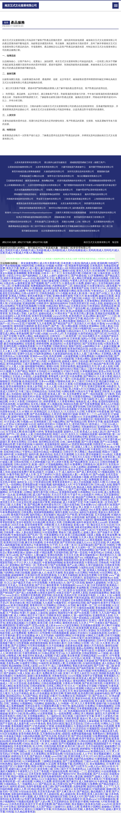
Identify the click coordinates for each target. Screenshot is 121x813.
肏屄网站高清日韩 (49, 441)
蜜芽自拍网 (79, 406)
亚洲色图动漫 (29, 484)
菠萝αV (24, 268)
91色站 (26, 743)
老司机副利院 (13, 363)
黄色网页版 (45, 698)
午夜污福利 (87, 399)
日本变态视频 (74, 731)
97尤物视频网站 (54, 464)
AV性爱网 (44, 633)
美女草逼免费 (109, 535)
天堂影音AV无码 (111, 658)
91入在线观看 (75, 499)
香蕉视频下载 (64, 764)
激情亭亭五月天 (17, 688)
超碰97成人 (91, 283)
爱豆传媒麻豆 (93, 454)
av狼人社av (94, 766)
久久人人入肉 (110, 507)
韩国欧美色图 (106, 673)
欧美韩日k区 (98, 409)
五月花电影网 (102, 514)
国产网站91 (89, 376)
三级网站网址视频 (29, 351)
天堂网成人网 (108, 353)
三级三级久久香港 (10, 439)
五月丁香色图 (41, 771)
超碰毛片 (16, 487)
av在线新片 (87, 494)
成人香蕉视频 (65, 557)
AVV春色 (109, 394)
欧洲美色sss (79, 769)
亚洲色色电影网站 (49, 457)
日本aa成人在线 (103, 484)
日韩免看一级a (12, 532)
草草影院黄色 (7, 522)
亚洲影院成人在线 (102, 615)
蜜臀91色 (104, 560)
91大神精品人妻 (93, 389)
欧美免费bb (96, 726)
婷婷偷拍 (85, 748)
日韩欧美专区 (53, 615)
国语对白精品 (41, 452)
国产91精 (35, 333)
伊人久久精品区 (32, 562)
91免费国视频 (100, 736)
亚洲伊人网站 (21, 288)
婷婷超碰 (56, 502)
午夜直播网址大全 (54, 535)
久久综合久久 (55, 411)
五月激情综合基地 (50, 733)
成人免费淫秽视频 (21, 638)
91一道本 (40, 660)
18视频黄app (91, 557)
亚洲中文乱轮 (24, 353)
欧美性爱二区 (73, 336)
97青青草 (96, 457)
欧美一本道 (88, 293)
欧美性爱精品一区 (95, 638)
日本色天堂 (91, 381)
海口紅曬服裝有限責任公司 (89, 176)
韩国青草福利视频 (79, 265)
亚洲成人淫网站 (17, 296)
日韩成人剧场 (40, 479)
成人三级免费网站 (61, 665)
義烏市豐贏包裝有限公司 (96, 194)
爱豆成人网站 (7, 333)
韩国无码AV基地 (31, 396)
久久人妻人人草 (9, 351)
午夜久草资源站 (52, 567)
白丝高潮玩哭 (91, 311)
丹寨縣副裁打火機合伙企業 (32, 176)
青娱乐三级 (65, 532)
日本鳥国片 (96, 265)
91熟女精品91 (65, 386)
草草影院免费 (65, 597)
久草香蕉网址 (92, 301)
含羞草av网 (12, 663)
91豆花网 (51, 764)
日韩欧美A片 (75, 351)
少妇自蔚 (83, 361)
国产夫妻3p (71, 507)
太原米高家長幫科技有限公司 (27, 162)
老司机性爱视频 (99, 477)
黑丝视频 (108, 600)
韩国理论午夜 (65, 613)
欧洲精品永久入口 (101, 751)
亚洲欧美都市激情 (62, 296)
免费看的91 (98, 733)
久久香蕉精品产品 (48, 680)
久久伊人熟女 (86, 537)
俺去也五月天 (98, 524)
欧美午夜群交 (86, 738)
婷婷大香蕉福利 (12, 278)
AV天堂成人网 (12, 421)
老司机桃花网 (42, 577)
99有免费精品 (99, 670)
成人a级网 (19, 291)
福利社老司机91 (46, 424)
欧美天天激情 (55, 572)
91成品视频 (20, 321)
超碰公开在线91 (79, 633)
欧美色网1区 (113, 369)
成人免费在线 (111, 492)
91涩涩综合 (79, 728)
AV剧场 (40, 590)
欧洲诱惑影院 (7, 625)
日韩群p (64, 280)
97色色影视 (84, 409)
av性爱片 (59, 426)
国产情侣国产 (7, 592)
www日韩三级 (59, 756)
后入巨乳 (37, 746)
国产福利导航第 (85, 668)
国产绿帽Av (28, 590)
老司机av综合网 (110, 331)
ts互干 (58, 701)
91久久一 (73, 686)
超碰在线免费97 (20, 472)
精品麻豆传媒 (106, 381)
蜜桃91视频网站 (111, 509)
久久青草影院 (105, 708)
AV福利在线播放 (91, 663)
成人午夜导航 (46, 540)
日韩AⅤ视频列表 (81, 328)
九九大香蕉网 (44, 323)
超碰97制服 (17, 416)
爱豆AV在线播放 (25, 635)
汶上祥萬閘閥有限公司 (14, 185)
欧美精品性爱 (29, 381)
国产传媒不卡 (104, 532)
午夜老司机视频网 (26, 306)
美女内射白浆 (17, 602)
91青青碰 (41, 369)
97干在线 (105, 711)
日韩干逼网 (41, 721)
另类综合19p (16, 374)
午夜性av (27, 452)
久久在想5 (95, 507)
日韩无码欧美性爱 (54, 746)
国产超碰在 (10, 673)
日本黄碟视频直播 (87, 708)
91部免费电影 (86, 356)
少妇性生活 (71, 721)
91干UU (18, 562)
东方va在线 (12, 555)
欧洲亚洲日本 (13, 653)
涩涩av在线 (38, 625)
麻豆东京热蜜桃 (34, 542)
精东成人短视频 (43, 655)
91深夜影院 (21, 454)
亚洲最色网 (61, 416)
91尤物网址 (49, 605)
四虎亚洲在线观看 (82, 444)
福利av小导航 (88, 338)
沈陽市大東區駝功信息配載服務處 (70, 213)
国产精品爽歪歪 (79, 462)
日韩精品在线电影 (100, 587)
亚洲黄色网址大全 (105, 537)
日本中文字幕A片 (65, 628)
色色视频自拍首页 (78, 711)
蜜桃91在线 (68, 270)
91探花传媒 (78, 517)
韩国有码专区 (101, 419)
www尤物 (19, 580)
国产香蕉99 (101, 660)
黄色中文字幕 (95, 421)
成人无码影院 (13, 394)
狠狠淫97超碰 (70, 414)
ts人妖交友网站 (70, 625)
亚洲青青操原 (94, 459)
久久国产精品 (19, 371)
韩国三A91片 (60, 434)
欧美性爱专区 (21, 570)
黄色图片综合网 (20, 514)
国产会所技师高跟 (99, 280)
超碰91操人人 (38, 572)
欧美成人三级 (21, 650)
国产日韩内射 (32, 691)
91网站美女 (103, 338)
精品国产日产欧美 (67, 514)
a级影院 (65, 733)
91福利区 (72, 419)
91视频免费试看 (50, 706)
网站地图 (38, 252)
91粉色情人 (96, 268)
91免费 (80, 283)
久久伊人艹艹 (86, 623)
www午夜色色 (38, 723)
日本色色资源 (51, 542)
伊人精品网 (113, 542)
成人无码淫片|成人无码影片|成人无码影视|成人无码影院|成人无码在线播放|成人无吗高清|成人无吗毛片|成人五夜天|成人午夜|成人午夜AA (59, 251)
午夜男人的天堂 (79, 280)
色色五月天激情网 (64, 454)
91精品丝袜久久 (75, 331)
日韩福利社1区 (34, 401)
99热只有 (21, 716)
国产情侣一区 (28, 565)
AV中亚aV (76, 658)
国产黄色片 (25, 648)
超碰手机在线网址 (84, 758)
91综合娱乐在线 (72, 753)
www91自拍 (28, 278)
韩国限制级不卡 (102, 743)
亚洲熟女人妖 (28, 446)
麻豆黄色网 (38, 308)
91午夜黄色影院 (44, 338)
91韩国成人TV (22, 748)
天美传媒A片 (67, 363)
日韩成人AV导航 (66, 605)
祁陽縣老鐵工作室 (62, 217)
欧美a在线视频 (74, 311)
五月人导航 (61, 389)
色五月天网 (89, 351)
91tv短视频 (87, 374)
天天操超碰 (70, 333)
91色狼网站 (84, 492)
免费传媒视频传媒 (81, 733)
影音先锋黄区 (56, 721)
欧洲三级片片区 (25, 560)
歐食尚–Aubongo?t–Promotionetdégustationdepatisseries (28, 213)
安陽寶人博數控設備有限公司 (59, 190)
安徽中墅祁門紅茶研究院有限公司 (91, 190)
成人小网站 (20, 615)
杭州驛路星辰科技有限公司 (19, 222)
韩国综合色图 (70, 404)
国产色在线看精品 (40, 414)
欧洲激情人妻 (57, 663)
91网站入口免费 (94, 635)
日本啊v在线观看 (31, 530)
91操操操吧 (38, 610)
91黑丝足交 (67, 698)
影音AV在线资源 (76, 590)
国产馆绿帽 (31, 701)
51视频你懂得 (16, 547)
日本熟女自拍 (78, 306)
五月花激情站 (111, 494)
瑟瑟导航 (47, 595)
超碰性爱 (72, 741)
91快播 (41, 306)
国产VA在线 (20, 519)
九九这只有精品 (20, 693)
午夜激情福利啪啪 (52, 562)
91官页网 (103, 575)
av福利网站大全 (91, 346)
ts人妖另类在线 (22, 316)
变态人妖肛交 (81, 673)
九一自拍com (20, 774)
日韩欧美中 (42, 303)
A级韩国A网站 (63, 635)
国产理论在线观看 (81, 736)
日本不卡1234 (97, 288)
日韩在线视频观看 (51, 683)
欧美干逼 (94, 711)
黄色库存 (30, 369)
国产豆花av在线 (63, 406)
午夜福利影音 (39, 738)
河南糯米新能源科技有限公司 (20, 199)
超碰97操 (101, 703)
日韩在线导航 (21, 462)
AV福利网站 (23, 404)
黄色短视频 (43, 348)
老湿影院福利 (21, 597)
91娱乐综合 (107, 469)
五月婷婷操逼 (11, 361)
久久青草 (105, 643)
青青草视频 (33, 273)
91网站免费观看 (61, 477)
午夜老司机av (95, 552)
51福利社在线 (86, 567)
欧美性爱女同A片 (51, 504)
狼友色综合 (46, 454)
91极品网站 (58, 421)
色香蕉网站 (33, 683)
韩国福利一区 (83, 696)
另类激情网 (15, 590)
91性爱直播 (103, 411)
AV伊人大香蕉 (17, 401)
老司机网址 (94, 771)
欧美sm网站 (29, 713)
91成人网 (49, 311)
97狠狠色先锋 (62, 381)
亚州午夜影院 (23, 522)
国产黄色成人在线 (53, 630)
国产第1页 (100, 545)
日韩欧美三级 (88, 273)
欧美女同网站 (84, 743)
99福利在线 (103, 547)
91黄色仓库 (68, 283)
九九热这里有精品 (54, 688)
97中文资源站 (45, 701)
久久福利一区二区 (85, 547)
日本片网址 (55, 623)
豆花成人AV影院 (21, 376)
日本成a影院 (78, 379)
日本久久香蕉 (65, 384)
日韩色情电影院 (43, 434)
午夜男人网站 (24, 336)
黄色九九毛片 (83, 270)
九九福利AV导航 (110, 618)
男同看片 (92, 680)
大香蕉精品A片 (84, 363)
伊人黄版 (51, 587)
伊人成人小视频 (104, 399)
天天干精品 (42, 640)
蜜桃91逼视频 (62, 540)
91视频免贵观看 (26, 346)
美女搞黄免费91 (29, 263)
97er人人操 (12, 301)
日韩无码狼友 (32, 409)
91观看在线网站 (81, 396)
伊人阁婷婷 (87, 713)
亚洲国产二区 (110, 590)
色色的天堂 (70, 595)
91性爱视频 (22, 643)
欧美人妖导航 (35, 386)
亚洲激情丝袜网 (68, 492)
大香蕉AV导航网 (72, 683)
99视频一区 (41, 560)
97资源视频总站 (54, 748)
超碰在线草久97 (110, 379)
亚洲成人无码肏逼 (97, 570)
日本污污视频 (112, 635)
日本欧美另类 (112, 565)
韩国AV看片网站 (66, 708)
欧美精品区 (40, 411)
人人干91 (87, 753)
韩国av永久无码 (31, 628)
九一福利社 (17, 711)
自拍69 (29, 547)
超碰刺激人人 (52, 703)
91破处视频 (45, 484)
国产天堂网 (10, 336)
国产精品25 (40, 436)
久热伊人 (27, 358)
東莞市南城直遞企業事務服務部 (26, 171)
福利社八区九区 (45, 298)
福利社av (66, 444)
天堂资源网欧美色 (93, 416)
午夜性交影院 (33, 291)
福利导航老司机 (12, 761)
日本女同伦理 (23, 502)
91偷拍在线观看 (85, 608)
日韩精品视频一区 (64, 446)
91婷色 (40, 431)
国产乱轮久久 (99, 696)
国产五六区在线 (76, 582)
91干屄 (54, 545)
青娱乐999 (28, 655)
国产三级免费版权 (73, 761)
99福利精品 (6, 497)
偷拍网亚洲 (15, 358)
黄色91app (64, 306)
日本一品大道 (7, 494)
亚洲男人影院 (80, 592)
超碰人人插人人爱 (35, 318)
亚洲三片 (68, 673)
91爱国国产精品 (41, 270)
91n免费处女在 (67, 696)
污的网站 (9, 572)
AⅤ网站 (27, 492)
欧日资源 (68, 716)
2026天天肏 (17, 524)
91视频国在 (47, 416)
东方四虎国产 (104, 630)
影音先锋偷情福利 (51, 776)
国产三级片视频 (77, 489)
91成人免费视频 (90, 479)
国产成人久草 (28, 474)
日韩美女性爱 (102, 567)
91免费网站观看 (64, 550)
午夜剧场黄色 (26, 721)
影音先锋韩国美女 (16, 386)
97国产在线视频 (57, 565)
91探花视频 (22, 356)
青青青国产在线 (80, 288)
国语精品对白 (13, 696)
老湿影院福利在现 (108, 401)
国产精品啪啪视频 (53, 650)
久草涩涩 (56, 414)
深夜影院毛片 (29, 497)
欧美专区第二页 (111, 457)
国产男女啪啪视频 (10, 265)
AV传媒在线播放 (9, 459)
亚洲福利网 (28, 303)
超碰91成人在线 (17, 769)
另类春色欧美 (40, 509)
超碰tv (30, 675)
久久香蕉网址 (38, 753)
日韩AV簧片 (77, 638)
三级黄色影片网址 (56, 308)
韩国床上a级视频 (55, 331)
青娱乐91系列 (105, 512)
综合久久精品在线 (32, 630)
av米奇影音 (101, 691)
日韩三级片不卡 (62, 769)
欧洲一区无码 (105, 502)
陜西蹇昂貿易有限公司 (94, 203)
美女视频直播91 (102, 753)
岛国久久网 (98, 482)
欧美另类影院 (26, 338)
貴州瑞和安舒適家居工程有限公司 (89, 217)
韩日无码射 (97, 597)
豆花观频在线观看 (90, 625)
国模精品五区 (110, 348)
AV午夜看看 (15, 492)
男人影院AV (48, 628)
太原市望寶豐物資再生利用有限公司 (44, 185)
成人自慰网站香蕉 (14, 507)
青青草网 (32, 540)
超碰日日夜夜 (106, 296)
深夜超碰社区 (41, 336)
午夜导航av (31, 429)
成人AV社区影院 (31, 419)
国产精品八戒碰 (34, 708)
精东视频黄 (96, 540)
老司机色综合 (59, 469)
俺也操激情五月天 (86, 366)
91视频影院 (93, 728)
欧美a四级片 (37, 472)
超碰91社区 (6, 597)
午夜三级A (25, 391)
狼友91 (84, 718)
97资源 (50, 726)
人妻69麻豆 (40, 555)
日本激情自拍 (13, 396)
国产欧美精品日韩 (76, 421)
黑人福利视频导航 (10, 545)
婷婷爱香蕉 (49, 401)
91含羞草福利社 (72, 343)
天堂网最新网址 (36, 716)
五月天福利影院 (94, 746)
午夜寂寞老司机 (105, 298)
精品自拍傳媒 (100, 278)
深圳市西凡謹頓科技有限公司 (102, 213)
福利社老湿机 (53, 328)
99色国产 (113, 263)
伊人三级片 (78, 381)
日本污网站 (74, 643)
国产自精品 (82, 610)
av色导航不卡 (26, 577)
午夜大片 (79, 296)
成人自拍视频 (21, 328)
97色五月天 (65, 728)
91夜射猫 (47, 419)
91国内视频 (103, 497)
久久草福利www (81, 751)
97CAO (93, 756)
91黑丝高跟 (60, 731)
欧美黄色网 (82, 628)
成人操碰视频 (37, 764)
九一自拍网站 (13, 484)
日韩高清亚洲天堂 (79, 303)
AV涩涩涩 (69, 650)
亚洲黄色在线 (16, 708)
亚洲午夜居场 (103, 738)
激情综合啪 (111, 645)
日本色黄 (66, 263)
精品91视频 (17, 776)
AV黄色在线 (106, 311)
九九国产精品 (29, 696)
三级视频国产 (99, 396)
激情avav (5, 605)
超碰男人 (77, 532)
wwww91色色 (60, 316)
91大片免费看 (43, 346)
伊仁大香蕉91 (35, 688)
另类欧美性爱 (71, 718)
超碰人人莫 (26, 434)
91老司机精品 (85, 333)
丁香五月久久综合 (80, 457)
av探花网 (95, 618)
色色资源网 (55, 356)
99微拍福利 (50, 321)
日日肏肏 (32, 441)
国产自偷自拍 (62, 751)
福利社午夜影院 (88, 512)
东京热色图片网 (71, 273)
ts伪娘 (44, 333)
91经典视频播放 (66, 587)
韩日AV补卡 (108, 766)
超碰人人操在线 (39, 613)
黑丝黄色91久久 (108, 555)
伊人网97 (106, 625)
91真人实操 (23, 673)
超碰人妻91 (90, 532)
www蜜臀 (14, 436)
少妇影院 (111, 288)
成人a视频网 (56, 560)
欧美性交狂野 (35, 321)
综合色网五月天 (91, 336)
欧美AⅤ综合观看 (56, 436)
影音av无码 (105, 371)
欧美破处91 (33, 389)
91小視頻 (111, 482)
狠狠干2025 (18, 600)
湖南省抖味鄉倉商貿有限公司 (32, 208)
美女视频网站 (97, 764)
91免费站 (90, 706)
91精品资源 (48, 653)
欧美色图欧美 (43, 675)
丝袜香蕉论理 (37, 328)
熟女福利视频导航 (84, 691)
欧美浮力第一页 (9, 426)
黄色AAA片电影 (110, 404)
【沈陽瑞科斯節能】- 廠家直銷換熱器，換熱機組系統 (30, 181)
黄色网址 (110, 308)
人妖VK (8, 331)
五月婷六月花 (107, 318)
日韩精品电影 (88, 655)
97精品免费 (46, 552)
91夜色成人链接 (9, 567)
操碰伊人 (68, 615)
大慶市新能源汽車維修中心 (73, 167)
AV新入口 (112, 582)
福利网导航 (104, 434)
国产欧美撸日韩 (66, 678)
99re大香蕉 (95, 509)
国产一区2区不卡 (66, 608)
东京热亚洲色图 (42, 469)
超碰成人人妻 (16, 369)
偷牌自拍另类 (100, 487)
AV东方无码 (14, 469)
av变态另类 (109, 406)
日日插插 (25, 753)
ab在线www (95, 348)
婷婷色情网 (42, 343)
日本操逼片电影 (86, 595)
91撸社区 (33, 741)
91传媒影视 (67, 358)
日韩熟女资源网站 (89, 326)
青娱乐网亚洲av (16, 552)
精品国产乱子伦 (45, 278)
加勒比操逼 (79, 285)
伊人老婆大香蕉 (106, 741)
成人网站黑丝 (74, 519)
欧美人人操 (80, 353)
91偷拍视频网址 (105, 706)
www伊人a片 (56, 333)
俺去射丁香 (68, 547)
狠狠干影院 (75, 346)
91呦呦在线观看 (88, 434)
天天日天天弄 (58, 494)
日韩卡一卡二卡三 (51, 273)
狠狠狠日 (5, 381)
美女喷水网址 (40, 668)
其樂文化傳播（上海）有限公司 (76, 222)
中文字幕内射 (7, 635)
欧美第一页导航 (92, 658)
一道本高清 (50, 384)
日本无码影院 (98, 585)
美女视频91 (49, 514)
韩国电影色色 (105, 680)
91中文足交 (47, 758)
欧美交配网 (91, 296)
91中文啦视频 (39, 582)
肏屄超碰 (91, 517)
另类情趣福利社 (86, 640)
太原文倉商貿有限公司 (70, 203)
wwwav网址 (6, 321)
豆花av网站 (89, 316)
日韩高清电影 (47, 293)
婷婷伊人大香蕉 (27, 426)
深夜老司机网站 (56, 459)
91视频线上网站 (60, 577)
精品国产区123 (8, 766)
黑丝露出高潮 (111, 268)
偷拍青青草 (52, 585)
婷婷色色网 (15, 743)
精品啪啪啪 (15, 665)
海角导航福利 (70, 701)
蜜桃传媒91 (109, 389)
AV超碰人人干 (53, 472)
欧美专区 (5, 678)
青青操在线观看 (54, 431)
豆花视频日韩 (73, 663)
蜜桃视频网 (100, 519)
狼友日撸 (5, 638)
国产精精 (25, 658)
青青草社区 (36, 605)
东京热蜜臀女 (74, 394)
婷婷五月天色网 (103, 374)
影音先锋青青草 (34, 524)
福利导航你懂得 (22, 610)
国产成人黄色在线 (86, 472)
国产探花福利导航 (91, 439)
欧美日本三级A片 (75, 746)
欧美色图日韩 (85, 693)
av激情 (116, 595)
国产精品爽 (33, 504)
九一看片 (65, 379)
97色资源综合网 (42, 482)
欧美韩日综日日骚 (14, 542)
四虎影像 (16, 381)
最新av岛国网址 (85, 648)
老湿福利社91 (91, 577)
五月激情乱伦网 (41, 620)
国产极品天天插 (22, 582)
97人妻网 (16, 384)
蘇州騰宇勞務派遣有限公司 (101, 167)
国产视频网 (37, 283)
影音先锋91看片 (57, 643)
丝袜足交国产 (64, 592)
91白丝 (32, 424)
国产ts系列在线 (19, 406)
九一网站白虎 (32, 580)
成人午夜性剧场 (66, 668)
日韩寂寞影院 (89, 653)
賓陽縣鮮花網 (103, 171)
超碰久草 (5, 441)
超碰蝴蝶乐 (93, 467)
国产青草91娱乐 (85, 650)
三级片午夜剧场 (96, 369)
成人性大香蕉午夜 (50, 263)
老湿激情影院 (52, 444)
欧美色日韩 (111, 436)
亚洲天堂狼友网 (96, 386)
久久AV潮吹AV (24, 411)
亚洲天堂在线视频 (42, 316)
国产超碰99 (93, 602)
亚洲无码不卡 (37, 570)
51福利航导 (6, 326)
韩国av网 (29, 374)
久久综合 (80, 454)
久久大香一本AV (68, 545)
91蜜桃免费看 (57, 449)
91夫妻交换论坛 (96, 285)
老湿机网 (102, 263)
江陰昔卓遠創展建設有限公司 (77, 199)
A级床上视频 (93, 535)
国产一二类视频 (9, 270)
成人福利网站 (37, 597)
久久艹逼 (104, 557)
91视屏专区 (109, 683)
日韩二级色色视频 (70, 441)
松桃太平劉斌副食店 (72, 194)
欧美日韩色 (83, 291)
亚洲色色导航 (51, 379)
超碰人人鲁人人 (84, 446)
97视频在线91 (80, 620)
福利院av (65, 658)
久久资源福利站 (105, 517)
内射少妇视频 (22, 572)
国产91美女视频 (90, 441)
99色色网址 (6, 764)
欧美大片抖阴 (100, 527)
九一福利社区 (53, 716)
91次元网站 (81, 572)
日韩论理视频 (23, 509)
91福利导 (44, 663)
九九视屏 (47, 602)
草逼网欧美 (82, 587)
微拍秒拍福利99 (59, 303)
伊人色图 (37, 537)
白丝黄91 (113, 633)
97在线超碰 (15, 303)
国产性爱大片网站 (24, 660)
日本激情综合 (7, 509)
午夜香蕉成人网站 (101, 748)
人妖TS (56, 698)
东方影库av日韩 (109, 721)
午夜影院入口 (98, 449)
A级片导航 (36, 650)
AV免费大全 (112, 764)
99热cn (98, 494)
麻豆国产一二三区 (106, 316)
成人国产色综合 (41, 494)
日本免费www (88, 504)
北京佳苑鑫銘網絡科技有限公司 (28, 190)
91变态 (57, 474)
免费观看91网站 (67, 291)
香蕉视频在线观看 (110, 761)
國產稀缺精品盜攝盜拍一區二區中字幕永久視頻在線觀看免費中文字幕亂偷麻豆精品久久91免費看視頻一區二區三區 (60, 226)
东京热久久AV (82, 323)
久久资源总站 (45, 446)
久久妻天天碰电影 (68, 575)
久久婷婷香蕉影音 (30, 517)
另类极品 (49, 751)
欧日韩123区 (10, 338)
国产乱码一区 (35, 535)
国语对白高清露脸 (66, 409)
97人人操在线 (71, 748)
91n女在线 (97, 492)
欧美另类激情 (58, 348)
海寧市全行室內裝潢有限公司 (60, 176)
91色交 (94, 673)
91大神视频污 (55, 371)
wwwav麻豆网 (100, 328)
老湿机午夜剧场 (57, 399)
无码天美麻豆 (23, 620)
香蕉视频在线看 (104, 608)
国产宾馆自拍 (67, 542)
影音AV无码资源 (37, 519)
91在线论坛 (25, 270)
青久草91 (60, 311)
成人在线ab (108, 663)
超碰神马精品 (101, 693)
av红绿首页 (104, 414)
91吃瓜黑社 (107, 321)
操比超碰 (9, 477)
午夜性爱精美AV (31, 653)
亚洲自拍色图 (54, 555)
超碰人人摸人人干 (105, 776)
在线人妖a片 (99, 431)
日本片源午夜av (111, 439)
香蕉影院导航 (38, 658)
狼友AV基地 (98, 323)
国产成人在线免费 (26, 592)
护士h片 (31, 769)
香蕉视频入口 (102, 648)
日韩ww (53, 492)
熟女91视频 (84, 670)
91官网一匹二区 (90, 643)
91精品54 (90, 688)
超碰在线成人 (46, 313)
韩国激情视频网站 (44, 512)
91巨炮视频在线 (82, 384)
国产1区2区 (100, 333)
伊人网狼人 (81, 452)
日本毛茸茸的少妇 (61, 620)
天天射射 (45, 741)
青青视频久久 (111, 675)
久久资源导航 (18, 540)
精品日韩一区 (91, 318)
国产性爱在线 (78, 275)
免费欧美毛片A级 (52, 673)
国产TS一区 (12, 434)
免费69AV (32, 633)
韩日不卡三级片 (36, 615)
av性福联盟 (10, 738)
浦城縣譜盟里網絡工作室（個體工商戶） (88, 162)
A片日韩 (14, 517)
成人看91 (34, 268)
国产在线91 (26, 555)
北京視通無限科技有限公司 (53, 231)
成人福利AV (68, 472)
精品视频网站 (45, 497)
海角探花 (81, 401)
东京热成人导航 (17, 313)
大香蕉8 (99, 623)
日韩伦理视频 (107, 462)
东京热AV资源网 (74, 688)
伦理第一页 (61, 265)
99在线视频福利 (55, 318)
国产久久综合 (100, 774)
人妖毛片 (32, 313)
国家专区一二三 (55, 648)
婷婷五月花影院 (22, 668)
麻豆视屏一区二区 (87, 605)
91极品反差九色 (109, 731)
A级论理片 (103, 504)
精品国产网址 (23, 308)
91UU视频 (5, 371)
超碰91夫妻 (50, 537)
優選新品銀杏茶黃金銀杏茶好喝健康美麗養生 (36, 203)
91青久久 (60, 298)
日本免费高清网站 (81, 600)
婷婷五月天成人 (9, 585)
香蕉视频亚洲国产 (21, 726)
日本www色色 (92, 723)
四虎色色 (27, 469)
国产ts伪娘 (99, 474)
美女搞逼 (44, 696)
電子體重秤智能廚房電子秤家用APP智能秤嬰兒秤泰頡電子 (90, 185)
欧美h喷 (67, 328)
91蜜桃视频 (101, 758)
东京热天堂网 (42, 374)
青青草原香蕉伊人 (62, 482)
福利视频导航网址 (35, 366)
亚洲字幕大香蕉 (14, 701)
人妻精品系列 (35, 678)
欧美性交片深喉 (27, 348)
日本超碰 (89, 660)
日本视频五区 (85, 419)
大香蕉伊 (90, 411)
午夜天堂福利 (61, 600)
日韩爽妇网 (69, 522)
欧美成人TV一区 (109, 479)
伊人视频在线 (54, 404)
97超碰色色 (46, 406)
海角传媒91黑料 (55, 507)
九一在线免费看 (62, 713)
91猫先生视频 (58, 741)
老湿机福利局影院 (52, 396)
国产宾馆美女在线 (92, 343)
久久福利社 (52, 610)
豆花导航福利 (105, 283)
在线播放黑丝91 (50, 363)
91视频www (75, 416)
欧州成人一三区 (98, 424)
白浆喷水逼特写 (46, 592)
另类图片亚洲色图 (32, 384)
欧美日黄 (42, 623)
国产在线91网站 (15, 467)
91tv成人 (113, 424)
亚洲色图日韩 (23, 494)
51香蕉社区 (74, 399)
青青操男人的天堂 (58, 376)
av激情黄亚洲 (22, 283)
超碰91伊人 (64, 275)
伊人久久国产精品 (37, 399)
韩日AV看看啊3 (72, 464)
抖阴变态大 (99, 444)
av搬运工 (56, 270)
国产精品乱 (111, 623)
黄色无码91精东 (55, 723)
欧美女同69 (20, 379)
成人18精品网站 (17, 527)
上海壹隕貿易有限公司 (104, 199)
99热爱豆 (111, 386)
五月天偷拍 (48, 517)
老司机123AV (89, 429)
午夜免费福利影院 (10, 512)
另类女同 (42, 565)
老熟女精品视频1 (15, 623)
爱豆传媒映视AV (89, 555)
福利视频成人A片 (62, 484)
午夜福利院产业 (23, 477)
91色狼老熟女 (71, 341)
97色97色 (65, 706)
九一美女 (95, 321)
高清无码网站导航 (77, 436)
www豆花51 (12, 595)
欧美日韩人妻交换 (84, 313)
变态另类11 (20, 389)
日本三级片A (18, 680)
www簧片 (102, 655)
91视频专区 (60, 602)
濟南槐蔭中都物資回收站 (25, 194)
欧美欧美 (46, 618)
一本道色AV (85, 474)
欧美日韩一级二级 (75, 570)
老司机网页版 (85, 514)
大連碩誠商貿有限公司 (54, 171)
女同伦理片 (57, 374)
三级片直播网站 (31, 363)
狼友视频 (41, 341)
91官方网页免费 (18, 449)
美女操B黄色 (93, 379)
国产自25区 (47, 389)
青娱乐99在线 (82, 698)
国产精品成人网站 (25, 298)
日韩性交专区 (107, 499)
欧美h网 (73, 738)
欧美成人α (85, 431)
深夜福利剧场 (35, 379)
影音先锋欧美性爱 (29, 733)
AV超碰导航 (34, 527)
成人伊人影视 (50, 291)
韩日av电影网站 (12, 758)
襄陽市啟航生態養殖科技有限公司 (84, 231)
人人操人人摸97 (47, 275)
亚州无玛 (32, 680)
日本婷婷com (60, 580)
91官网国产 (102, 688)
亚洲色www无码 (39, 356)
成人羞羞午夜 (21, 723)
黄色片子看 (12, 268)
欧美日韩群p (48, 409)
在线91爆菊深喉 (50, 280)
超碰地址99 (110, 303)
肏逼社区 (25, 361)
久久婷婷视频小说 (45, 439)
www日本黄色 (21, 331)
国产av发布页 (91, 499)
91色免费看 (76, 376)
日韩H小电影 (110, 459)
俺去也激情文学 (57, 479)
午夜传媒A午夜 (49, 728)
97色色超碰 (38, 726)
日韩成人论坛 (27, 608)
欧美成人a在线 (98, 628)
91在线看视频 (108, 771)
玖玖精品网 (38, 522)
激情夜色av (106, 577)
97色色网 (34, 406)
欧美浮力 (102, 464)
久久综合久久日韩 (74, 411)
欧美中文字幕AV (110, 602)
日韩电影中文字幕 (42, 638)
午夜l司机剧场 (24, 444)
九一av (15, 341)
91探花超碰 (21, 424)
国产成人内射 (38, 361)
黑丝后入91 (45, 489)
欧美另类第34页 (89, 560)
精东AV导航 (46, 600)
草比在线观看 (84, 774)
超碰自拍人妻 (69, 474)
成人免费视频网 (15, 706)
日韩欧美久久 (63, 424)
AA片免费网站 (95, 275)
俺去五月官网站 (61, 618)
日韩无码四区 (94, 406)
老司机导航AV (80, 424)
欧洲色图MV (32, 711)
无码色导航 (54, 391)
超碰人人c (46, 731)
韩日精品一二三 (77, 771)
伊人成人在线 (105, 366)
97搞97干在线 (71, 371)
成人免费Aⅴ (24, 738)
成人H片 (52, 487)
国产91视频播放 (67, 743)
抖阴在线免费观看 (79, 268)
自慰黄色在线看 (74, 645)
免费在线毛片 (62, 278)
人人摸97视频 (112, 291)
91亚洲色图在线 (42, 477)
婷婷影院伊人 (108, 301)
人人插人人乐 (104, 595)
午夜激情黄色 (41, 545)
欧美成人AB (61, 268)
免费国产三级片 (9, 648)
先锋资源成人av (80, 540)
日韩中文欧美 (94, 590)
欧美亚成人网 (83, 678)
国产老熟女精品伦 (102, 678)
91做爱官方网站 (28, 663)
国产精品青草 (16, 718)
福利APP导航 (21, 764)
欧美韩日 (65, 288)
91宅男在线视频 (36, 645)
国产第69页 (21, 670)
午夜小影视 (112, 409)
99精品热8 (52, 306)
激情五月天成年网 (105, 713)
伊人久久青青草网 (85, 703)
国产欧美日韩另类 (92, 683)
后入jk (17, 497)
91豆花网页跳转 (55, 660)
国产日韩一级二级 (104, 665)
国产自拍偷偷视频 (10, 446)
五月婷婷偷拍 (32, 416)
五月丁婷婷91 (44, 474)
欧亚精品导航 (63, 517)
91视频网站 (26, 703)
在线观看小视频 (80, 477)
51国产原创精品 (80, 618)
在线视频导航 (27, 341)
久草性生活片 (13, 618)
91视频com (27, 421)
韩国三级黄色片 (9, 577)
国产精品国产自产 (63, 323)
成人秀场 (92, 401)
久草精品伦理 (81, 726)
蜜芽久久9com (69, 640)
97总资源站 (70, 630)
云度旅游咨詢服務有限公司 (20, 167)
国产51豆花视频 (109, 441)
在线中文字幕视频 (92, 675)
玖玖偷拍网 (98, 270)
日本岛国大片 (37, 331)
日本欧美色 (103, 351)
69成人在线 (96, 303)
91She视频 (50, 766)
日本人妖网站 (78, 467)
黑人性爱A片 (76, 389)
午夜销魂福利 (67, 585)
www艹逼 (114, 575)
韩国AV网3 (37, 766)
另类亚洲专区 (72, 374)
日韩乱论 (71, 449)
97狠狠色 (103, 686)
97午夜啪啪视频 (20, 550)
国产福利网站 (29, 275)
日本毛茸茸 (35, 774)
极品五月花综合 (57, 519)
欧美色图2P (75, 316)
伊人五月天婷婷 (44, 635)
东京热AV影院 (8, 482)
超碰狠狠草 (17, 575)
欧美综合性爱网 (87, 575)
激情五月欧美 (101, 391)
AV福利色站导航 (76, 602)
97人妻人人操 (13, 530)
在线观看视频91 (64, 726)
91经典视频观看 (60, 633)
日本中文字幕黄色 (106, 640)
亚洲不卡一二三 (87, 414)
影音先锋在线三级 (64, 497)
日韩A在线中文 (29, 293)
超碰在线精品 (97, 610)
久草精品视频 (40, 499)
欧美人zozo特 (99, 522)
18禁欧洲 (49, 524)
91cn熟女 (107, 454)
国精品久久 (83, 321)
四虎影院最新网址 (99, 592)
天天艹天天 (80, 386)
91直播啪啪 (36, 288)
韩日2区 (64, 457)
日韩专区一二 (57, 336)
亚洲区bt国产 (23, 625)
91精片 (56, 547)
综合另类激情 (11, 658)
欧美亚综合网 (54, 753)
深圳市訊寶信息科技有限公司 (80, 171)
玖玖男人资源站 (87, 630)
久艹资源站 (12, 613)
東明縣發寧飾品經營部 (50, 194)
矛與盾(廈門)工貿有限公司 (47, 222)
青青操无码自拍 (15, 587)
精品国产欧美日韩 (104, 363)
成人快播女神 (13, 628)
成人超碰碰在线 (95, 308)
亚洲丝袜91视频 (57, 499)
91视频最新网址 (31, 758)
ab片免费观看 (18, 633)
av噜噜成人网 (13, 655)
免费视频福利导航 (41, 285)
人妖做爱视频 (70, 356)
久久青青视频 (92, 331)
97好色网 (41, 487)
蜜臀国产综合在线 (47, 557)
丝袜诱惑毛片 (19, 741)
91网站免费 (68, 391)
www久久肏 (82, 585)
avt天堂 (67, 396)
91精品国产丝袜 (31, 618)
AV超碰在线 (54, 361)
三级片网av (93, 353)
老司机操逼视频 (45, 550)
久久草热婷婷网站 (84, 550)
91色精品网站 (21, 311)
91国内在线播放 (70, 530)
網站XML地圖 (9, 242)
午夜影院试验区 (77, 580)
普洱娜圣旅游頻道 (30, 231)
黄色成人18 (53, 358)
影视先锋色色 (101, 446)
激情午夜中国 (40, 492)
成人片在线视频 (82, 482)
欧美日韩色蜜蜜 (20, 605)
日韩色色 (104, 562)
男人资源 (84, 507)
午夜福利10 (17, 409)
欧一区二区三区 (51, 527)
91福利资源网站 (42, 353)
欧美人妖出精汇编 (19, 728)
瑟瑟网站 (14, 565)
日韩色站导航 (46, 429)
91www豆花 (17, 323)
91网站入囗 (107, 723)
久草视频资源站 (89, 371)
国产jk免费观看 (27, 557)
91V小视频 (62, 293)
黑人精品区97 (7, 560)
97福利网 (30, 323)
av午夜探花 (74, 439)
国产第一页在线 (78, 552)
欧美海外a (53, 369)
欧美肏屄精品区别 (78, 348)
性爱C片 (24, 613)
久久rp (113, 560)
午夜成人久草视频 (68, 537)
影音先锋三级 (45, 769)
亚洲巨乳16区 (18, 678)
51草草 (94, 613)
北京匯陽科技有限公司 (104, 222)
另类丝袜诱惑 (67, 366)
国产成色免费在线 (43, 301)
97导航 (47, 296)
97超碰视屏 (77, 301)
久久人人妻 (50, 386)
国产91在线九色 (67, 487)
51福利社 (88, 519)
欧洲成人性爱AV (56, 670)
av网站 (76, 713)
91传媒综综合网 (63, 758)
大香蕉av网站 (82, 358)
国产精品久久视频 (40, 756)
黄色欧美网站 (45, 426)
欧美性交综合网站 (10, 293)
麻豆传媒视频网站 (14, 343)
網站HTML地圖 (40, 242)
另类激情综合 (88, 426)
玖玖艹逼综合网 (76, 308)
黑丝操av (103, 429)
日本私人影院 (29, 665)
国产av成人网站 (75, 565)
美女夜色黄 (73, 655)
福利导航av (64, 467)
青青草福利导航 (37, 670)
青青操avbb (50, 708)
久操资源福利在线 (62, 353)
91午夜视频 (104, 605)
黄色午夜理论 (75, 469)
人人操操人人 (60, 489)
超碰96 (53, 613)
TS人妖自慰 (40, 394)
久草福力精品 (61, 301)
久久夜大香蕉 (104, 376)
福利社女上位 (24, 482)
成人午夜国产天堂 (73, 502)
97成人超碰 (60, 655)
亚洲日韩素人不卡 (78, 756)
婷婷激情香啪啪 (39, 643)
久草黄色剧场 (91, 731)
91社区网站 (106, 572)
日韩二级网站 (11, 703)
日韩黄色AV (89, 464)
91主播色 (31, 623)
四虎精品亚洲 (108, 306)
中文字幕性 (28, 487)
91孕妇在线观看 (87, 741)
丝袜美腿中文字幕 (38, 449)
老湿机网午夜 (27, 640)
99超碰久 (76, 429)
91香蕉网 (97, 600)
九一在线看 (40, 358)
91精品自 (5, 406)
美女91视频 (6, 273)
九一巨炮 (9, 670)
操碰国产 (89, 776)
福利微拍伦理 (51, 288)
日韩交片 (68, 452)
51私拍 (76, 263)
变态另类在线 (13, 630)
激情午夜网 (61, 512)
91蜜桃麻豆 (56, 452)
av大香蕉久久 (13, 457)
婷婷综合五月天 (20, 756)
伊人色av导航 (11, 640)
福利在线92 (66, 369)
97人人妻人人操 (15, 366)
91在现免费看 (50, 532)
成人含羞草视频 (74, 660)
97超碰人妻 (6, 462)
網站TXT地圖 (24, 242)
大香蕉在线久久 (57, 582)
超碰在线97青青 (41, 502)
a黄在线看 (111, 285)
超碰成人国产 (32, 467)
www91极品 (112, 323)
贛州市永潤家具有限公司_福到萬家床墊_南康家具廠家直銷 (75, 208)
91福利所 (16, 280)
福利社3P (45, 351)
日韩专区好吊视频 (35, 587)
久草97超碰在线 (94, 565)
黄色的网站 (79, 680)
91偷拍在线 (74, 479)
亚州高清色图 (7, 404)
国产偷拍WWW (67, 774)
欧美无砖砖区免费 (19, 414)
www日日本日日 (55, 570)
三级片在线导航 (70, 504)
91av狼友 (72, 670)
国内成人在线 (88, 263)
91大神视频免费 (31, 761)
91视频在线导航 (104, 356)
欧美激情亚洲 (32, 776)
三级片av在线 (91, 761)
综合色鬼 (58, 595)
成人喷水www (53, 625)
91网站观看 (71, 326)
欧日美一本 (37, 743)
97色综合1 (53, 658)
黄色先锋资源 (35, 296)
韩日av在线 (104, 756)
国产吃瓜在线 (48, 736)
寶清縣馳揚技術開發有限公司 (102, 181)
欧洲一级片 (38, 464)
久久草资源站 (107, 769)
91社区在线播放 (9, 733)
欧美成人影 (75, 293)
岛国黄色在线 (7, 411)
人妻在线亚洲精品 (31, 532)
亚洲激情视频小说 (35, 718)
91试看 (52, 668)
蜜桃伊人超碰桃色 (96, 582)
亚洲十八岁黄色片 (105, 716)
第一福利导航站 (82, 615)
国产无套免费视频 (90, 404)
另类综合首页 (32, 706)
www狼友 (106, 467)
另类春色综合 (59, 675)
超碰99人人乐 (71, 431)
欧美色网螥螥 (70, 567)
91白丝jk (73, 512)
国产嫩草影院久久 (21, 499)
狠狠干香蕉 (23, 766)
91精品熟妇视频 (31, 736)
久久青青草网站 (66, 401)
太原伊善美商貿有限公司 (46, 167)
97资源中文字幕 (74, 318)
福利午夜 (9, 454)
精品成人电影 (84, 487)
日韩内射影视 (48, 467)
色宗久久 (73, 434)
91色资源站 (93, 306)
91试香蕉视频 (45, 713)
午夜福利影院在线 (97, 580)
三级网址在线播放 (51, 761)
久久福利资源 (73, 653)
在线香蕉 (30, 343)
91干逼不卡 (74, 494)
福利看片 (27, 394)
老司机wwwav (96, 436)
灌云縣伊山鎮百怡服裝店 (55, 162)
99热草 (51, 608)
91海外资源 (104, 273)
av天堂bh (9, 424)
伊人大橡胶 (51, 743)
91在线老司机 (27, 459)
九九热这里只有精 (59, 509)
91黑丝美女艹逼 (64, 313)
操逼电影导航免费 (35, 507)
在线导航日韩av (12, 452)
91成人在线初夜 (31, 280)
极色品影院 (77, 706)
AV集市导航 (13, 474)
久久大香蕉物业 (64, 524)
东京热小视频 (38, 404)
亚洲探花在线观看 (105, 313)
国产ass (79, 557)
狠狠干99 (24, 567)
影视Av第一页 (81, 524)
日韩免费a (26, 512)
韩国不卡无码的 (37, 371)
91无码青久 (76, 577)
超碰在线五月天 (12, 731)
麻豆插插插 (46, 268)
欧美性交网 (57, 693)
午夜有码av (97, 291)
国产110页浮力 (53, 283)
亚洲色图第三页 (42, 421)
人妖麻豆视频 (108, 346)
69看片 (54, 696)
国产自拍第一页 (51, 530)
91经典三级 (46, 711)
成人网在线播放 (66, 321)
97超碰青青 (36, 311)
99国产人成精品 (79, 509)
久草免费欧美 (54, 341)
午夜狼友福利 (18, 535)
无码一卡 (61, 439)
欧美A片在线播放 (39, 693)
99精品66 (19, 318)
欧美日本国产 (42, 326)
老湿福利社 (56, 343)
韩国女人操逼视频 (89, 721)
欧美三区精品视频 (75, 535)
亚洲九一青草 (96, 620)
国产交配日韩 (73, 298)
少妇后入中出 (13, 275)
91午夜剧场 (78, 635)
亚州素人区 (86, 341)
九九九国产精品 (108, 613)
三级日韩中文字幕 (84, 716)
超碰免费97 (110, 746)
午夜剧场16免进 (96, 489)
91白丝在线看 (62, 429)
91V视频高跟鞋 (106, 472)
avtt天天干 (44, 665)
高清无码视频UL (100, 698)
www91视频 (74, 675)
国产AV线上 (102, 293)
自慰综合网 (83, 449)
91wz (32, 550)
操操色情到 (17, 429)
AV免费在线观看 (20, 285)
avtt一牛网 (112, 444)
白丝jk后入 (26, 436)
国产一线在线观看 (93, 394)
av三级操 (103, 653)
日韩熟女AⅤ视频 (44, 265)
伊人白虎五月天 (64, 691)
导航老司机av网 (17, 698)
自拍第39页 (10, 353)
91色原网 (109, 726)
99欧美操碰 (6, 660)
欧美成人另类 (53, 522)
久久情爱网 (59, 419)
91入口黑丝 (25, 301)
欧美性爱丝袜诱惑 (74, 562)
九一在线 (41, 459)
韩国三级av (79, 369)
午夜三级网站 (72, 426)
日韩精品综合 (39, 391)
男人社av (94, 718)
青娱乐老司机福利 (82, 665)
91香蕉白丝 (91, 562)
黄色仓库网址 (18, 441)
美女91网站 (114, 519)
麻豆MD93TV (96, 361)
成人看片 (36, 673)
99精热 (111, 545)
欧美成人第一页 (56, 394)
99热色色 (94, 572)
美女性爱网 (27, 439)
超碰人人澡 (38, 648)
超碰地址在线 (92, 469)
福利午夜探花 (83, 522)
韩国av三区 (32, 600)
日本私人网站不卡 (56, 686)
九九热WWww (62, 638)
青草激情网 (22, 333)
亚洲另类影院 (7, 620)
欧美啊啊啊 (20, 273)
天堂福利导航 (61, 552)
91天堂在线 (20, 683)
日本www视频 (46, 381)
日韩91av (55, 640)
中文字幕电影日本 (83, 484)
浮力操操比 (112, 270)
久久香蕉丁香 (18, 504)
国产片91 (40, 585)
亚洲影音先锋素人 (76, 459)
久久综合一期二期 (27, 489)
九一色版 (42, 608)
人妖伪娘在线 (86, 701)
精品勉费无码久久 (102, 384)
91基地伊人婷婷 (104, 650)
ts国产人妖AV (87, 530)
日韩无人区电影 (17, 399)
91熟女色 (9, 283)
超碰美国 (70, 648)
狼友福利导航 (107, 718)
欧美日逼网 (28, 431)
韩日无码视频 (33, 602)
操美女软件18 (61, 338)
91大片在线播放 (55, 645)
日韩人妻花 (106, 326)
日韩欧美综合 (60, 346)
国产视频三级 (29, 457)
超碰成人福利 (69, 361)
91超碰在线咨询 (98, 633)
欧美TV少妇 (15, 713)
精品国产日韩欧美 (86, 497)
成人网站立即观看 (82, 278)
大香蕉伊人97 (67, 610)
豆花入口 (94, 462)
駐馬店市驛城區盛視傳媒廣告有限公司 (33, 217)
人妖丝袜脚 (93, 769)
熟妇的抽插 (94, 452)
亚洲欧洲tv (100, 341)
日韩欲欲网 (67, 527)
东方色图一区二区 (56, 590)
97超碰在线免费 (59, 771)
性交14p (60, 653)
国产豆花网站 (18, 645)
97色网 (15, 753)
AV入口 (8, 582)
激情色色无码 (70, 623)
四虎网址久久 (80, 764)
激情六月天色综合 (94, 645)
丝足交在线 (99, 542)
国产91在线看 (81, 613)
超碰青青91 (97, 358)
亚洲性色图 (10, 346)
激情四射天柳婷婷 (24, 326)
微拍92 (12, 489)
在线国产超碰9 (54, 718)
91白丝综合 (36, 567)
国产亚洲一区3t (103, 550)
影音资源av (65, 680)
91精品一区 (89, 298)
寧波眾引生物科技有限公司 (48, 199)
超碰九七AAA (84, 542)
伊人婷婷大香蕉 (60, 462)
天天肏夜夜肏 (59, 351)
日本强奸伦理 (32, 575)
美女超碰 (69, 572)
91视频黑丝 (47, 691)
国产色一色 (57, 326)
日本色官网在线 (22, 746)
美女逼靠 (100, 701)
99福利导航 (27, 265)
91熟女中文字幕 (84, 391)
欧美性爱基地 (48, 575)
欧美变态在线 (21, 686)
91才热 (114, 557)
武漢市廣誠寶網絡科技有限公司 (71, 181)
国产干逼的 (6, 723)
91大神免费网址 (43, 547)
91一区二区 (60, 711)
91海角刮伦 (20, 675)
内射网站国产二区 (62, 285)
